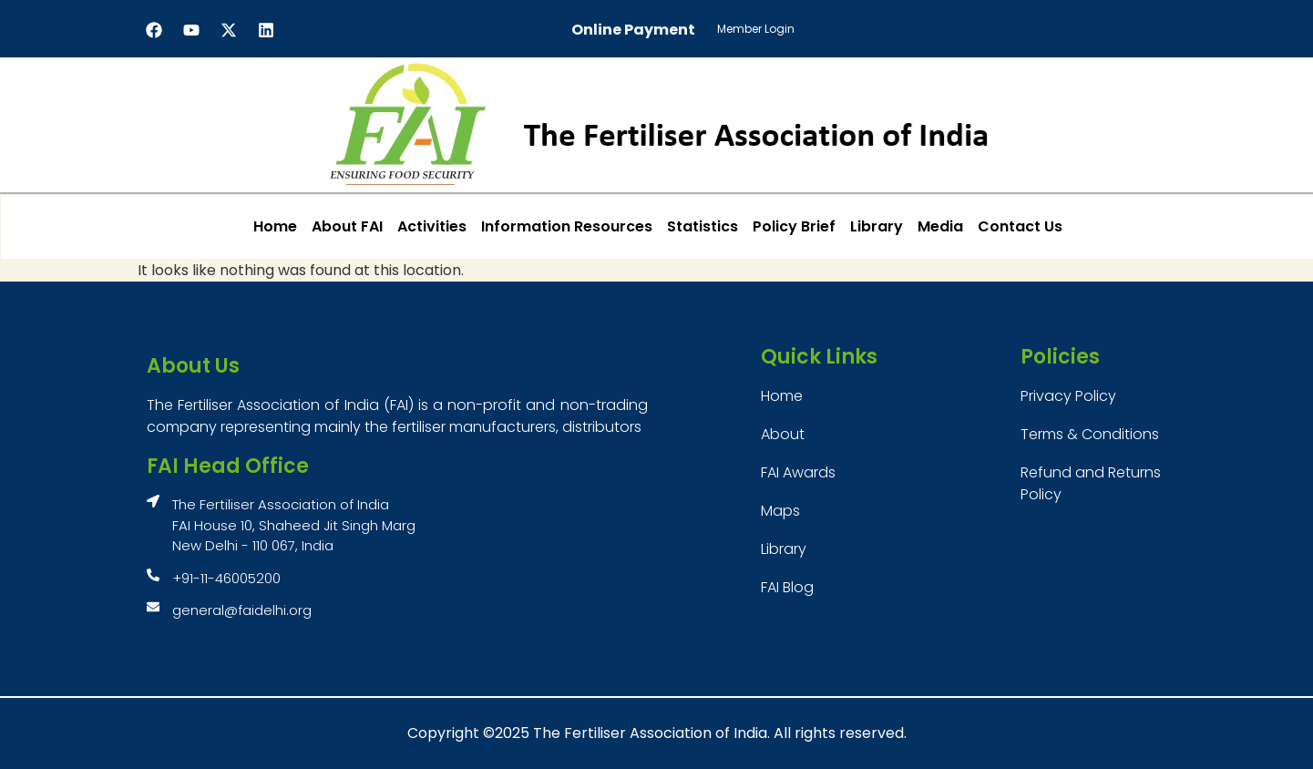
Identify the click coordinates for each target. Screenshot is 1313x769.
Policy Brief (794, 226)
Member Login (756, 28)
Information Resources (566, 226)
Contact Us (1020, 226)
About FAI (347, 226)
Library (876, 226)
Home (275, 226)
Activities (432, 226)
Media (940, 226)
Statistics (702, 226)
